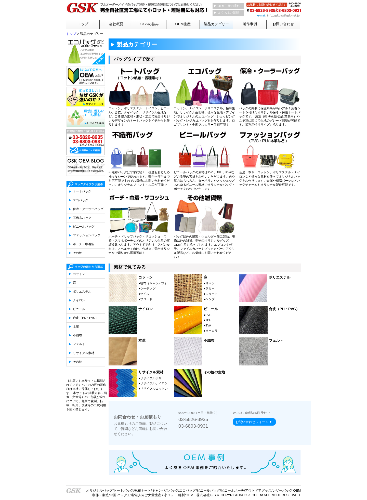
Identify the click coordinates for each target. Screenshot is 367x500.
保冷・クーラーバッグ (88, 208)
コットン (79, 273)
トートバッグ (82, 191)
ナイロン (79, 300)
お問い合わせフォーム (252, 422)
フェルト (79, 344)
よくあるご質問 (228, 12)
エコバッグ (80, 200)
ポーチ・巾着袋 (83, 244)
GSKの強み (149, 24)
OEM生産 (183, 24)
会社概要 (116, 24)
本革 (76, 326)
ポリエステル (82, 291)
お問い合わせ (283, 24)
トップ (82, 24)
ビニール (79, 309)
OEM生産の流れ (229, 5)
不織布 (77, 335)
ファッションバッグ (86, 235)
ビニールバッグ (83, 226)
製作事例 (250, 24)
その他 (77, 252)
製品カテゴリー (216, 24)
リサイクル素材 (83, 352)
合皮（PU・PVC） (85, 317)
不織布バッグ (82, 217)
